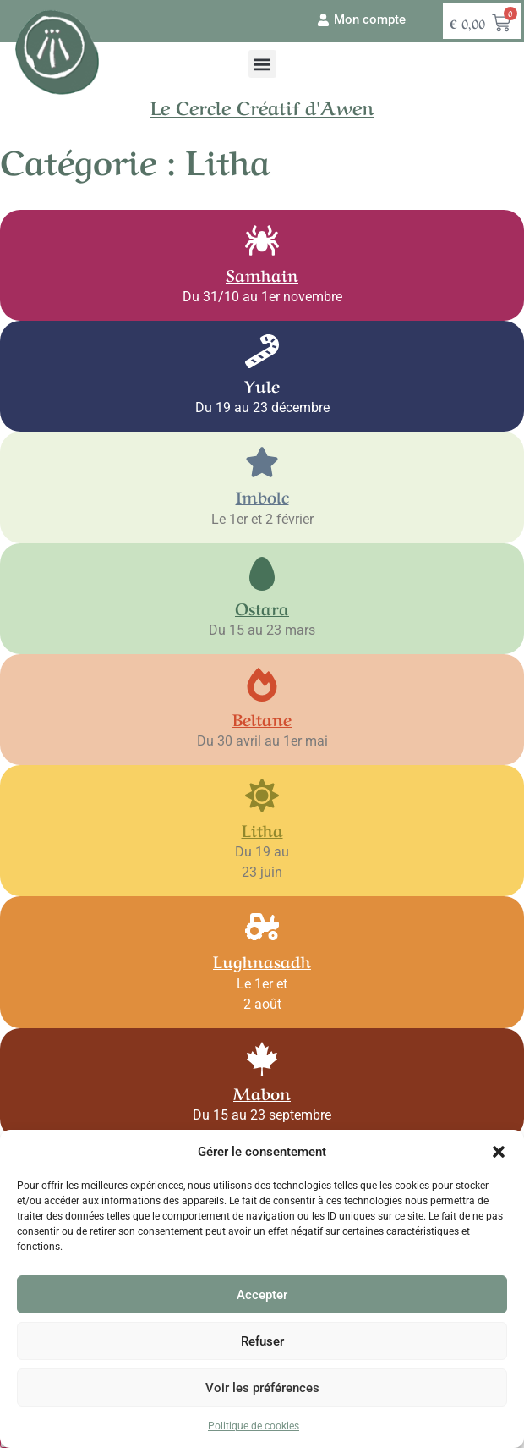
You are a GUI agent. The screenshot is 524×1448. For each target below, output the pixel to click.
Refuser (262, 1341)
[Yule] (262, 351)
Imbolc (262, 495)
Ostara (262, 607)
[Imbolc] (262, 462)
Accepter (262, 1294)
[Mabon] (262, 1059)
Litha (262, 829)
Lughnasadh (262, 960)
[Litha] (262, 795)
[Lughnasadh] (262, 927)
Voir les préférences (262, 1388)
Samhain (262, 274)
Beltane (262, 718)
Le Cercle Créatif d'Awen (262, 105)
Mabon (262, 1092)
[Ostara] (262, 574)
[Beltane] (262, 685)
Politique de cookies (253, 1426)
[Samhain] (262, 240)
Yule (262, 384)
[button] (498, 1151)
